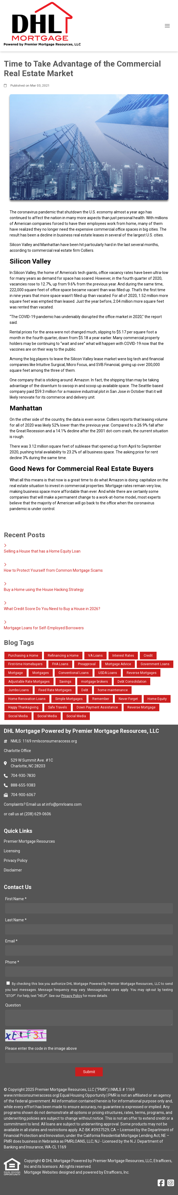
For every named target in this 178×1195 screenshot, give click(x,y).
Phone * (12, 962)
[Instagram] (170, 1183)
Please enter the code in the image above (41, 1048)
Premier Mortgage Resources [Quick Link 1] (29, 841)
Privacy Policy (71, 996)
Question (13, 1005)
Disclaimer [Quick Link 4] (13, 870)
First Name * (16, 899)
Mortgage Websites (41, 1172)
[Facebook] (161, 1183)
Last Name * (16, 920)
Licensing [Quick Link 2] (12, 851)
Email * (11, 941)
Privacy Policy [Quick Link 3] (15, 860)
